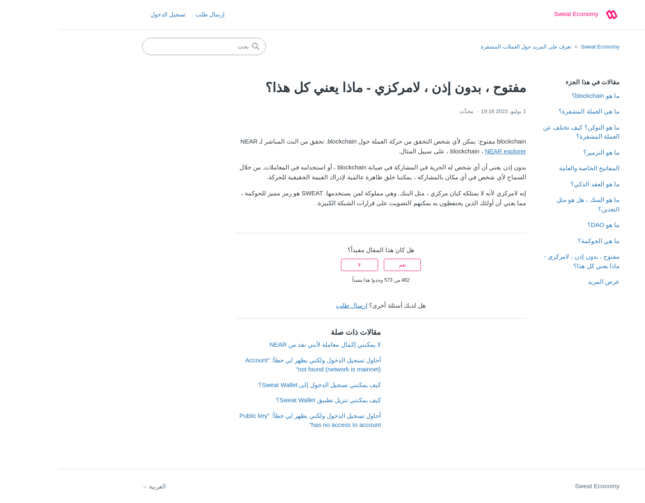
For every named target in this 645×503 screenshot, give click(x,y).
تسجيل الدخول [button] (109, 14)
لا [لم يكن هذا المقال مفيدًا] (300, 265)
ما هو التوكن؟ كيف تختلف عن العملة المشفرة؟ (523, 132)
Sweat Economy (541, 47)
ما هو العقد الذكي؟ (536, 184)
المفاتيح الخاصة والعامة (531, 168)
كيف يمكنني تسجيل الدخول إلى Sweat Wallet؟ (261, 384)
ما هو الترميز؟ (543, 152)
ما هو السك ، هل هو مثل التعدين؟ (529, 204)
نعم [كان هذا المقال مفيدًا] (344, 265)
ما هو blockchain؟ (537, 95)
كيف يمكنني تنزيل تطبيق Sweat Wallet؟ (270, 399)
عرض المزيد (545, 281)
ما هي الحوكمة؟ (540, 240)
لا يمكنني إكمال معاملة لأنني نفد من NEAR (266, 344)
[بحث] (145, 46)
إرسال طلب (151, 14)
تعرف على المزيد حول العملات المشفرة (467, 47)
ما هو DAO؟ (545, 224)
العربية (95, 486)
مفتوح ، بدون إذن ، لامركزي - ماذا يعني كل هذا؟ (523, 261)
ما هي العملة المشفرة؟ (530, 111)
